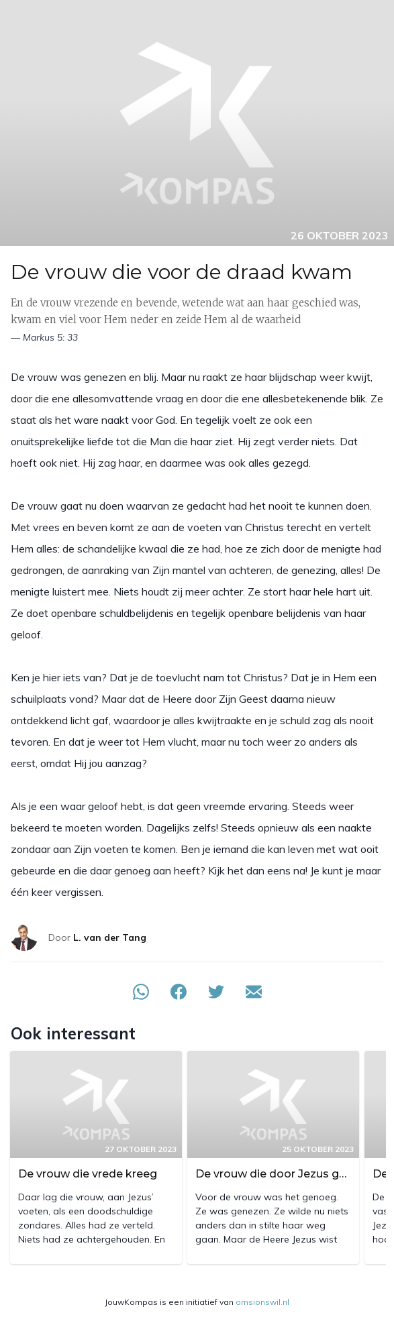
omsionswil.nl (262, 1302)
